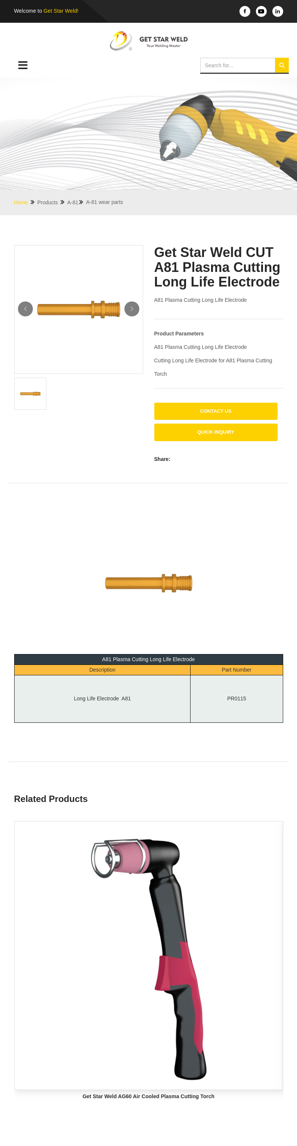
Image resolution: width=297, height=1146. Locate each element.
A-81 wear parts (104, 202)
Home (24, 202)
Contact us (215, 411)
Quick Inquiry (215, 432)
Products (51, 202)
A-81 (75, 202)
